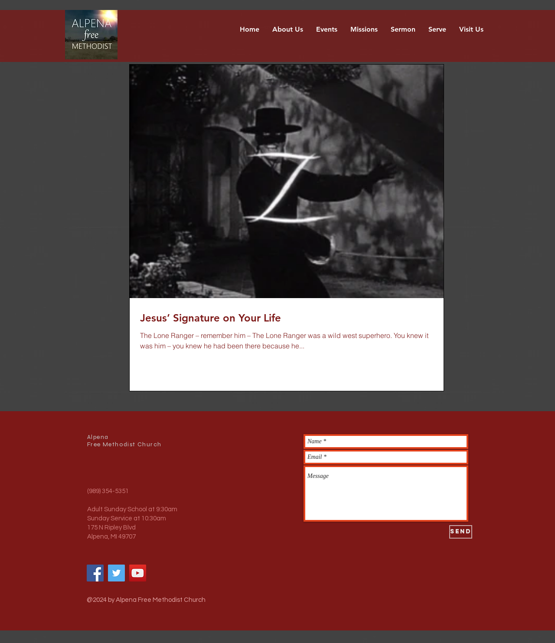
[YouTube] (137, 573)
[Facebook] (95, 573)
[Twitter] (116, 573)
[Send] (460, 532)
